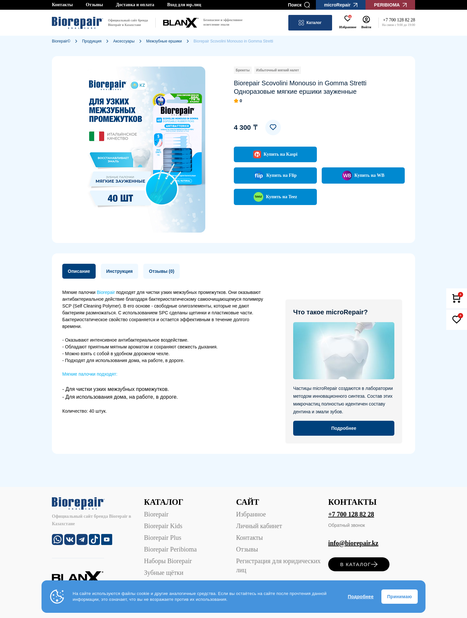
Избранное (251, 514)
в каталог (358, 564)
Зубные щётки (163, 572)
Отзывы (94, 4)
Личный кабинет (259, 525)
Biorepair (156, 514)
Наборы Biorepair (168, 560)
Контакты (62, 4)
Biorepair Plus (162, 537)
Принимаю (399, 596)
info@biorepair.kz (353, 543)
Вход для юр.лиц (184, 4)
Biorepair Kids (163, 525)
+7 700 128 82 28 (351, 514)
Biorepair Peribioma (170, 549)
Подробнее (361, 596)
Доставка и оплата (135, 4)
